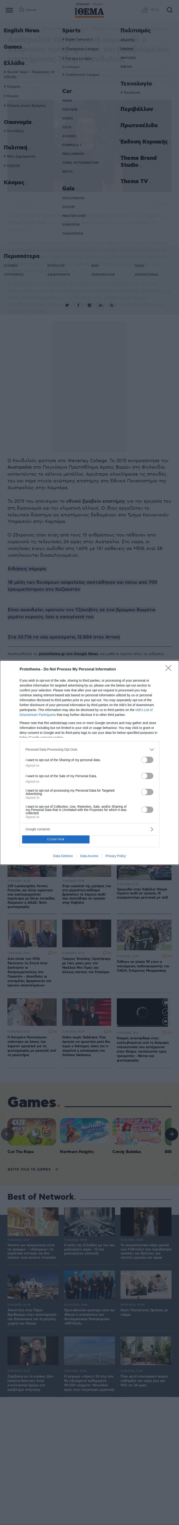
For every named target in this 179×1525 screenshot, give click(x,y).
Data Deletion (63, 856)
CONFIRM (56, 839)
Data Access (89, 856)
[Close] (169, 669)
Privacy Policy (116, 856)
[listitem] (89, 749)
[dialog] (89, 762)
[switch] (147, 760)
